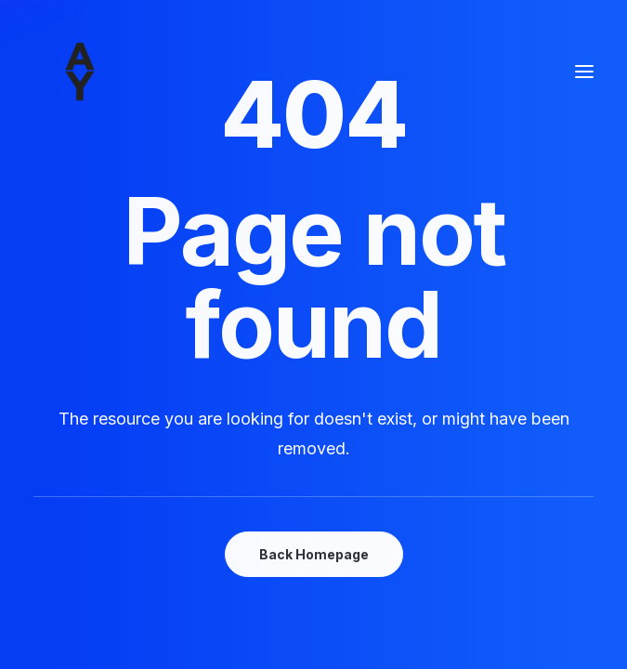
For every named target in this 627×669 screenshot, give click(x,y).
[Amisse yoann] (79, 71)
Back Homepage (314, 554)
